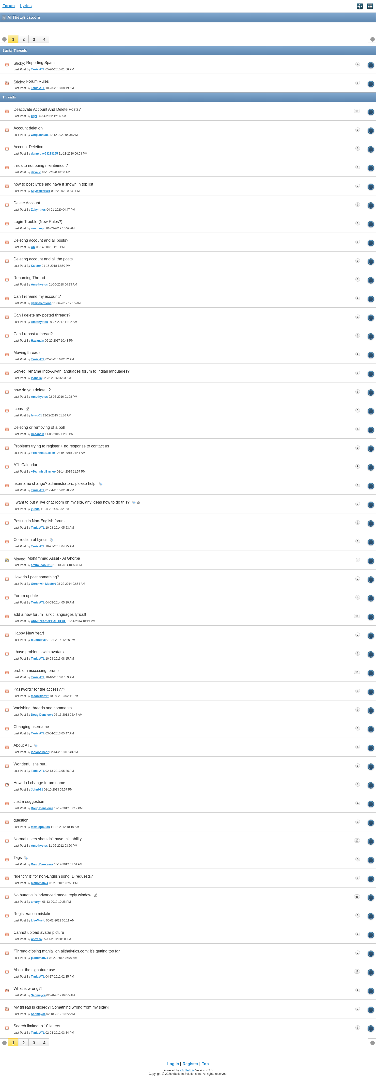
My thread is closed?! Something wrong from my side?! (62, 1007)
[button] (13, 39)
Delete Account (27, 203)
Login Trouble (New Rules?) (38, 222)
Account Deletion (28, 147)
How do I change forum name (39, 783)
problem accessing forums (37, 670)
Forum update (26, 596)
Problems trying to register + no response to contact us (61, 446)
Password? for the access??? (39, 689)
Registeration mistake (32, 914)
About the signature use (34, 970)
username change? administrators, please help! (55, 483)
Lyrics (26, 6)
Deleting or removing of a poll (39, 427)
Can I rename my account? (37, 296)
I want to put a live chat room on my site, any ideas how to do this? (71, 502)
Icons (18, 409)
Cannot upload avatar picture (39, 932)
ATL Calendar (25, 465)
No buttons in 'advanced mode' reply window (52, 895)
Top (205, 1064)
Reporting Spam (40, 63)
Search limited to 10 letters (37, 1026)
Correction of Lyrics (30, 540)
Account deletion (28, 128)
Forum (8, 6)
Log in (173, 1064)
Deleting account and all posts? (41, 240)
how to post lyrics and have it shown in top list (53, 184)
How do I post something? (36, 577)
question (21, 820)
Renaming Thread (29, 278)
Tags (18, 858)
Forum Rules (37, 81)
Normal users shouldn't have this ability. (48, 839)
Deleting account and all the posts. (44, 259)
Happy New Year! (29, 633)
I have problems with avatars (39, 652)
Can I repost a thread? (33, 334)
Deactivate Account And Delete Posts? (47, 109)
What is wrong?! (28, 988)
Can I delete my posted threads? (42, 315)
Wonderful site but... (31, 764)
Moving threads (27, 352)
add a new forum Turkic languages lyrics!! (50, 614)
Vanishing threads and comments (43, 708)
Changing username (31, 727)
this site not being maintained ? (41, 165)
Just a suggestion (29, 801)
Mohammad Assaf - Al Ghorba (54, 558)
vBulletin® (187, 1070)
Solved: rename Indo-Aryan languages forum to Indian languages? (71, 371)
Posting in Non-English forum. (40, 521)
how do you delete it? (32, 390)
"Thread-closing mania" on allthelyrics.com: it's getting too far (67, 951)
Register (190, 1064)
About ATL (23, 745)
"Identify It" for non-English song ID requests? (53, 876)
